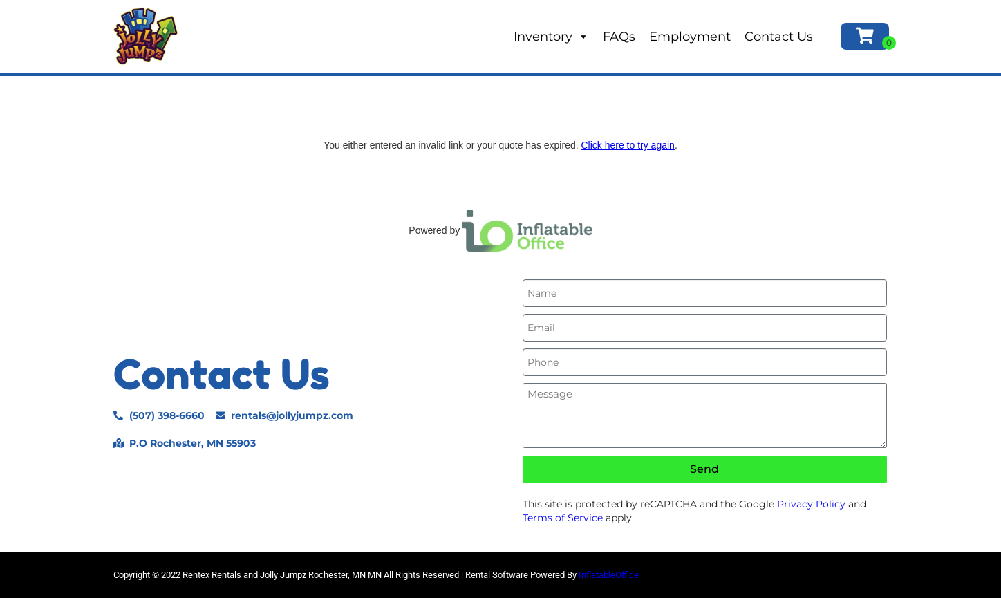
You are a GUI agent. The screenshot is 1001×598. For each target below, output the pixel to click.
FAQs (619, 36)
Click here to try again (627, 145)
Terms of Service (563, 518)
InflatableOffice (609, 575)
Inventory (551, 36)
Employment (690, 36)
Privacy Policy (811, 504)
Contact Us (779, 36)
